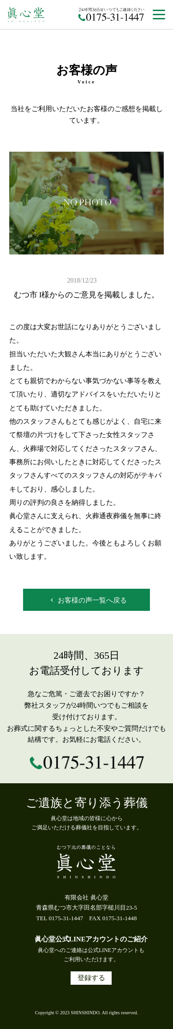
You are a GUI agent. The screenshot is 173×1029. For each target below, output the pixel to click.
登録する (91, 978)
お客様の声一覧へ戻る (87, 600)
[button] (159, 15)
